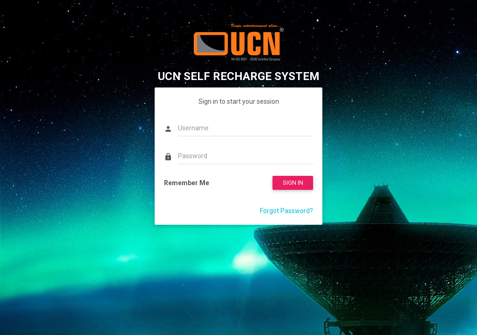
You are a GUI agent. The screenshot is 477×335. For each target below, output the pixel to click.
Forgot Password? (286, 210)
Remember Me (186, 183)
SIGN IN (293, 182)
